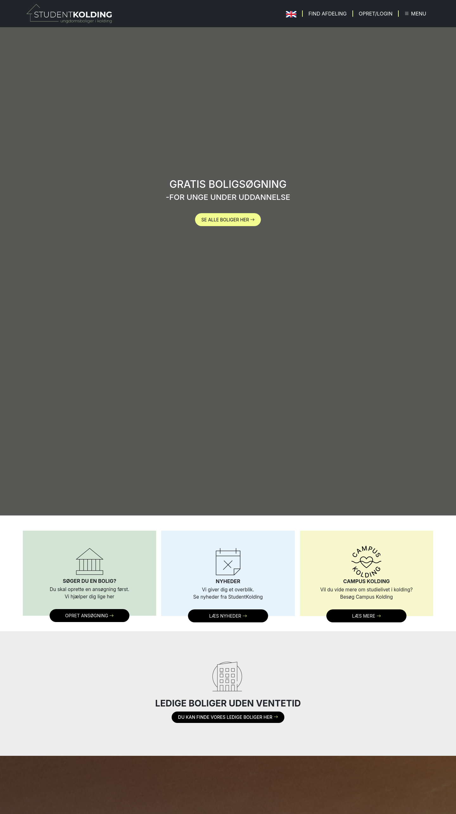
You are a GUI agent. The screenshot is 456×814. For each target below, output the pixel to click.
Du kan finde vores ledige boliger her (228, 717)
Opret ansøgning (89, 615)
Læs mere (366, 616)
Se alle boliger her (228, 219)
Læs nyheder (228, 616)
